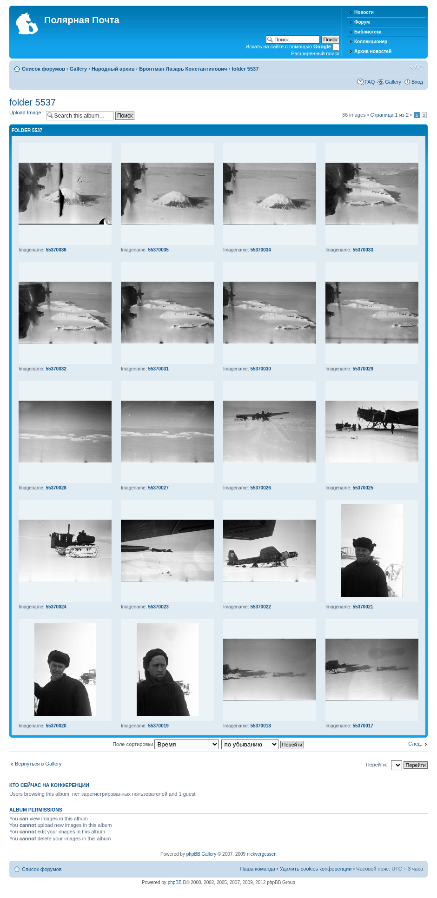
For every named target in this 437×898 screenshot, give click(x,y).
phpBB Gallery (201, 854)
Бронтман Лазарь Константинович (183, 69)
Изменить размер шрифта (416, 67)
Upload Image (25, 112)
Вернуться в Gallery (38, 763)
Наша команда (257, 869)
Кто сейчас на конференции (49, 785)
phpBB (175, 882)
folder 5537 (245, 69)
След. (415, 743)
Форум (362, 22)
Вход (417, 82)
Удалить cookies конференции (316, 869)
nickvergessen (262, 854)
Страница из (390, 115)
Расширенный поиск (315, 53)
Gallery (78, 69)
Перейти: (377, 764)
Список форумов (43, 69)
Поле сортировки (166, 744)
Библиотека (368, 31)
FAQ (369, 82)
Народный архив (113, 69)
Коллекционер (370, 41)
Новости (364, 12)
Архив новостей (372, 51)
